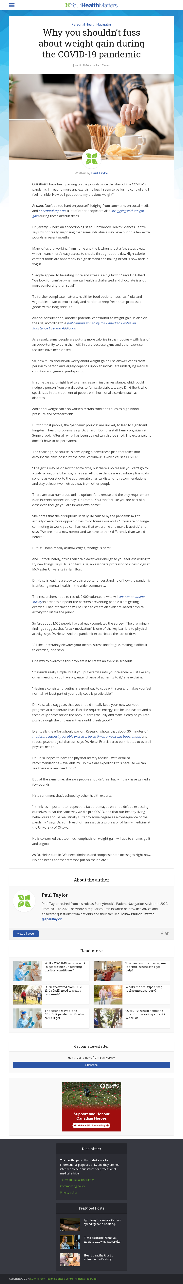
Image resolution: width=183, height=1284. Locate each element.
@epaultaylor (52, 919)
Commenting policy (72, 1186)
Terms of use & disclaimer (77, 1180)
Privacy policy (68, 1192)
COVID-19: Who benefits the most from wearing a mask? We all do (145, 1014)
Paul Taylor (103, 65)
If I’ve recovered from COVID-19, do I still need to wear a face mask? (65, 990)
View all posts (26, 933)
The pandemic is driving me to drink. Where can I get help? (145, 966)
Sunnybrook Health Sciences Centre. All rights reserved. (63, 1278)
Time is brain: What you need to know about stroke (102, 1240)
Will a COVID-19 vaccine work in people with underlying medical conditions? (65, 966)
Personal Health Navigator (91, 24)
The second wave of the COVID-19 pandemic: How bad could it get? (65, 1014)
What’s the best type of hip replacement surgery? (143, 988)
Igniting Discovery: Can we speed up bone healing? (102, 1222)
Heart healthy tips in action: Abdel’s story (98, 1258)
